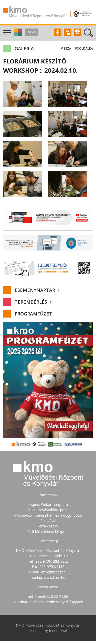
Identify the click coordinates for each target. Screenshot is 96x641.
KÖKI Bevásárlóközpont (48, 509)
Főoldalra (84, 48)
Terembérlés (33, 302)
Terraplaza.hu (48, 526)
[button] (17, 34)
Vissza (66, 48)
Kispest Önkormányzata (48, 504)
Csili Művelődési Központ (48, 531)
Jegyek (32, 32)
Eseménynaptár (37, 290)
